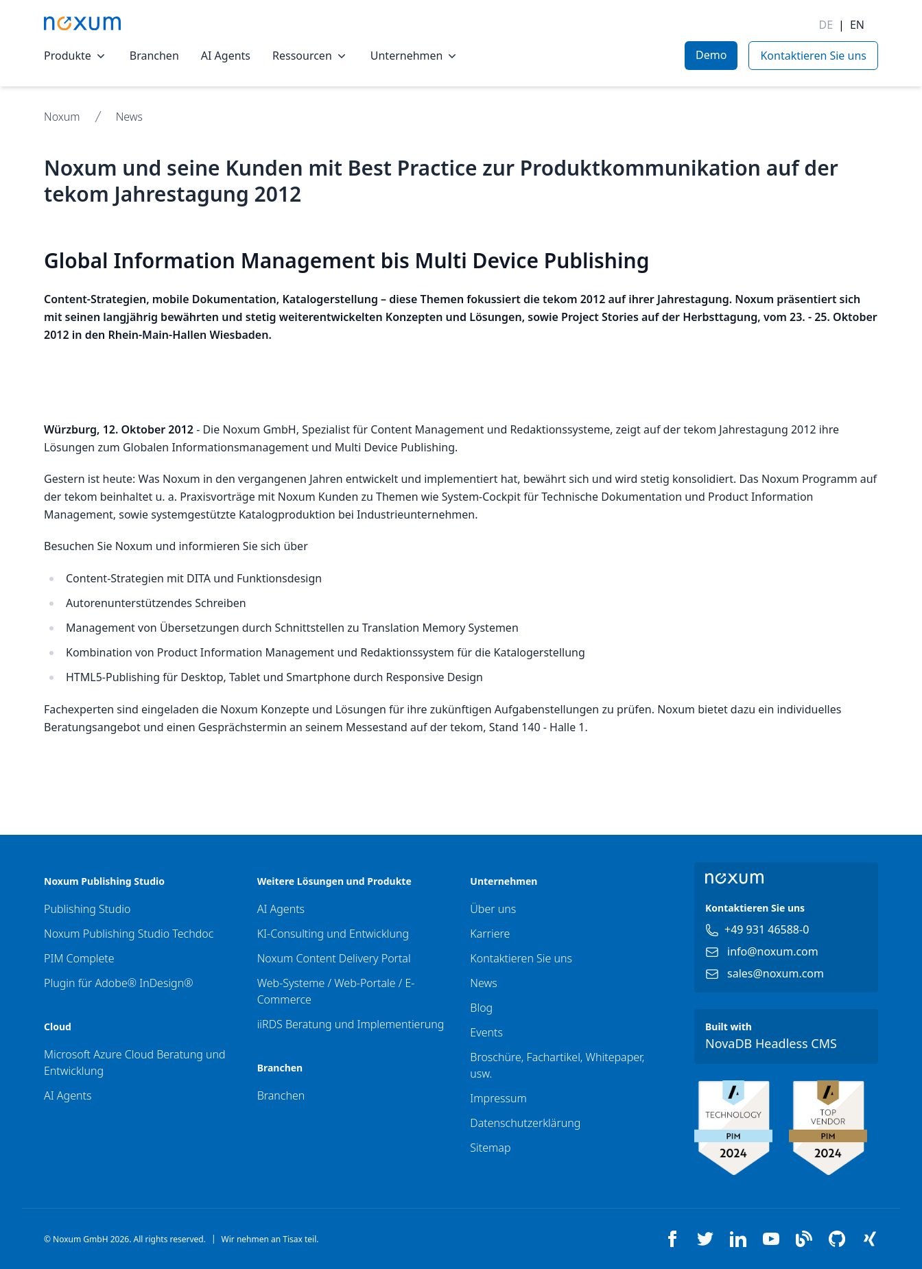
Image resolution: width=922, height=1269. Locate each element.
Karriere (490, 933)
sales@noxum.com (775, 973)
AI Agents (225, 55)
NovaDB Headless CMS (771, 1043)
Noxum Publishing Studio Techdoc (128, 933)
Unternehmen (415, 55)
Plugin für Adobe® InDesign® (118, 983)
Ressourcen (310, 55)
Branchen (154, 55)
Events (486, 1032)
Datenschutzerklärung (525, 1122)
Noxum (62, 116)
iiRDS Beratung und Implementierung (351, 1024)
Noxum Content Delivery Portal (334, 958)
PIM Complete (79, 958)
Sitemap (490, 1147)
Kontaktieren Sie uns (521, 958)
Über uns (493, 908)
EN (857, 24)
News (129, 116)
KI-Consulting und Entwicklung (333, 933)
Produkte (76, 55)
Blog (481, 1007)
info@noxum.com (772, 951)
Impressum (498, 1098)
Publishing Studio (87, 908)
